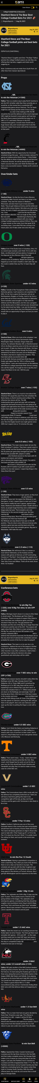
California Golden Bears (11, 331)
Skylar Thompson (15, 514)
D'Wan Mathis (28, 941)
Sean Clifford (12, 212)
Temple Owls (6, 927)
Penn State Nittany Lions (12, 191)
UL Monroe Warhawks (10, 1007)
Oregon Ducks (7, 245)
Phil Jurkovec (31, 400)
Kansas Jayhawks (9, 891)
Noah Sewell (16, 257)
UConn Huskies (7, 547)
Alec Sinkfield (5, 413)
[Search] (37, 7)
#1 (37, 32)
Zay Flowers (8, 411)
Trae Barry (25, 415)
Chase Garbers (32, 357)
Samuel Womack (29, 458)
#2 (37, 580)
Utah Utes (5, 857)
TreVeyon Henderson (25, 633)
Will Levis (13, 217)
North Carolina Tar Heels (26, 95)
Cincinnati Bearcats (28, 146)
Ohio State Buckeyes (10, 605)
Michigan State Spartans (12, 283)
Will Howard (31, 519)
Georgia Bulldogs (8, 673)
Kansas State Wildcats (11, 488)
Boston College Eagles (11, 387)
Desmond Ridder (8, 146)
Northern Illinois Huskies (12, 961)
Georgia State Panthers (11, 1043)
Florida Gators (7, 725)
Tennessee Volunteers (11, 754)
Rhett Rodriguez (16, 1019)
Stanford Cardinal (15, 497)
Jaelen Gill (30, 411)
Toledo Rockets (8, 441)
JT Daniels (21, 696)
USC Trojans (6, 821)
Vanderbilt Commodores (11, 786)
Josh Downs (5, 112)
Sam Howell (6, 95)
